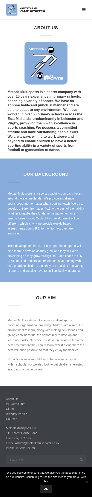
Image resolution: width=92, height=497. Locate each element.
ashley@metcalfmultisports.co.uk (37, 443)
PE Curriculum (15, 404)
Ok (46, 488)
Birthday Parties (16, 414)
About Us (12, 399)
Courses (11, 419)
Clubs (10, 409)
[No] (86, 482)
